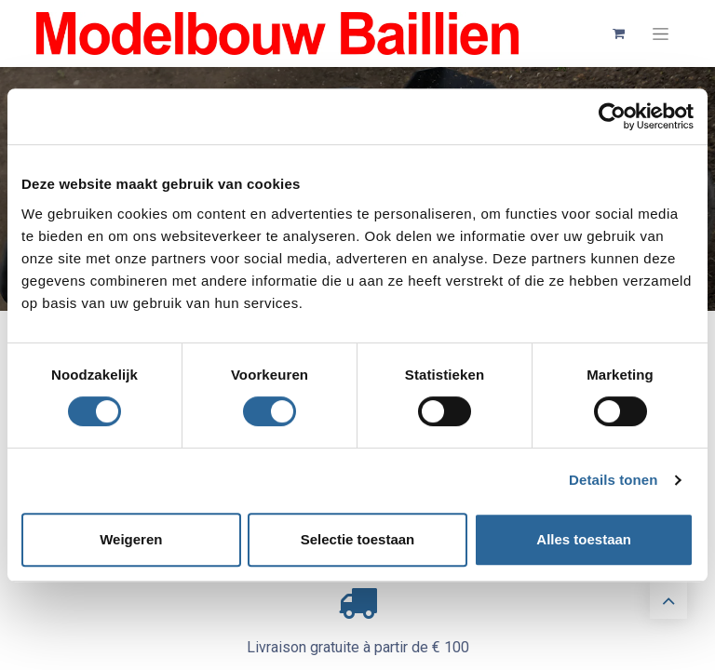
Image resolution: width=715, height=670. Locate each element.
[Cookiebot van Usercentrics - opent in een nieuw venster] (612, 116)
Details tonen (613, 480)
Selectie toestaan (358, 539)
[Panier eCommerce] (618, 33)
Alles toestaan (583, 539)
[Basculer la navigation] (660, 34)
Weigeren (131, 539)
